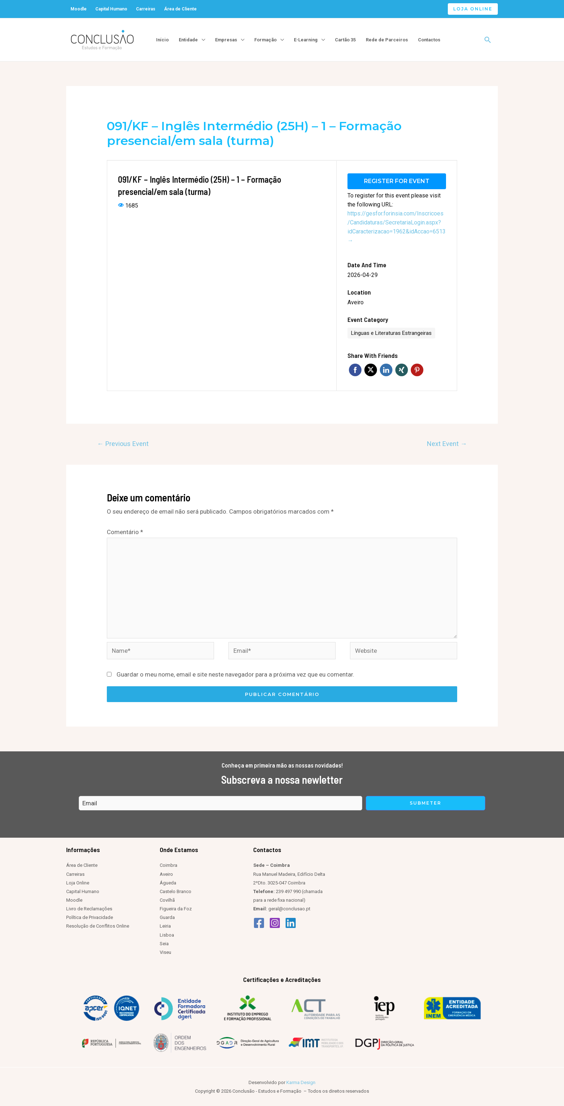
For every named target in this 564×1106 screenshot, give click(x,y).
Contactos (429, 39)
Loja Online (77, 882)
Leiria (165, 926)
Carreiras (145, 9)
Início (162, 39)
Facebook (355, 369)
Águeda (168, 882)
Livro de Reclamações (89, 908)
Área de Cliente (180, 9)
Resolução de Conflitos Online (97, 926)
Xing (401, 369)
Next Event (447, 443)
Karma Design (300, 1082)
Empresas (226, 39)
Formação (265, 39)
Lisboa (167, 934)
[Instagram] (275, 922)
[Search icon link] (487, 39)
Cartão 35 (345, 39)
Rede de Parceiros (387, 39)
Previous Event (123, 443)
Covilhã (167, 899)
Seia (164, 943)
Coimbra (168, 865)
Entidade (188, 39)
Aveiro (355, 302)
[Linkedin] (290, 922)
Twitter (370, 369)
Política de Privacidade (89, 917)
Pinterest (417, 369)
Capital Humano (111, 9)
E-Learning (306, 39)
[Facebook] (259, 922)
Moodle (78, 9)
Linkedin (386, 369)
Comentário (125, 531)
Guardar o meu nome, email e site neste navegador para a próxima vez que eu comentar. (235, 674)
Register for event (396, 180)
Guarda (167, 917)
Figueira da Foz (176, 908)
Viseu (165, 952)
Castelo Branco (175, 891)
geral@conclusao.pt (289, 908)
